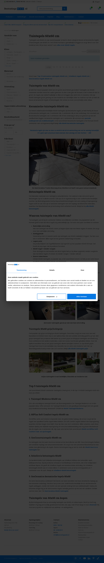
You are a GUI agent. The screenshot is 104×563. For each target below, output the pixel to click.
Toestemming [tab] (22, 270)
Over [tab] (82, 270)
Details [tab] (52, 270)
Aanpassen (52, 296)
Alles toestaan (81, 296)
